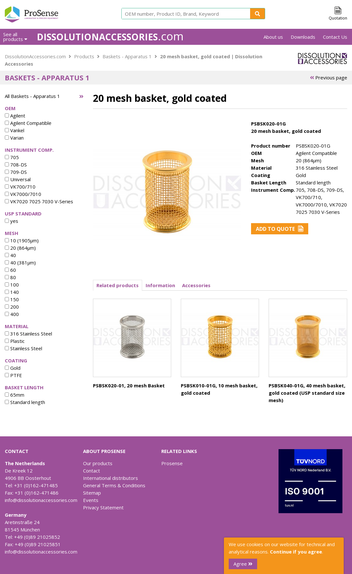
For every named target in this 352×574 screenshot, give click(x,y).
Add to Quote (279, 228)
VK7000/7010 (23, 194)
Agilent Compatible (28, 123)
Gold (12, 368)
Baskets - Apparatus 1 (127, 56)
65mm (14, 395)
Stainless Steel (23, 348)
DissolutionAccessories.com (35, 56)
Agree (242, 564)
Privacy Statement (103, 507)
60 (10, 270)
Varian (14, 137)
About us (273, 37)
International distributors (110, 478)
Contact (91, 470)
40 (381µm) (20, 262)
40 (10, 255)
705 (12, 157)
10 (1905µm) (22, 240)
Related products (117, 285)
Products (84, 56)
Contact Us (335, 37)
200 (12, 306)
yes (11, 221)
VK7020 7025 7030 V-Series (39, 201)
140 (12, 292)
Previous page (328, 77)
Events (90, 500)
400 (12, 314)
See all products (15, 36)
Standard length (25, 402)
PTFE (13, 375)
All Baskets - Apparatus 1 (32, 96)
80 (10, 277)
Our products (97, 463)
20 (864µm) (20, 248)
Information (160, 285)
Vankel (14, 130)
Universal (18, 179)
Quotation (338, 18)
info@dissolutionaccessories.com (41, 500)
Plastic (15, 341)
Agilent (15, 115)
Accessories (196, 285)
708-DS (16, 164)
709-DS (16, 172)
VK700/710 (20, 186)
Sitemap (92, 492)
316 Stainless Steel (28, 333)
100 (12, 284)
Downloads (303, 37)
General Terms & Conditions (114, 485)
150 (12, 299)
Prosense (172, 463)
